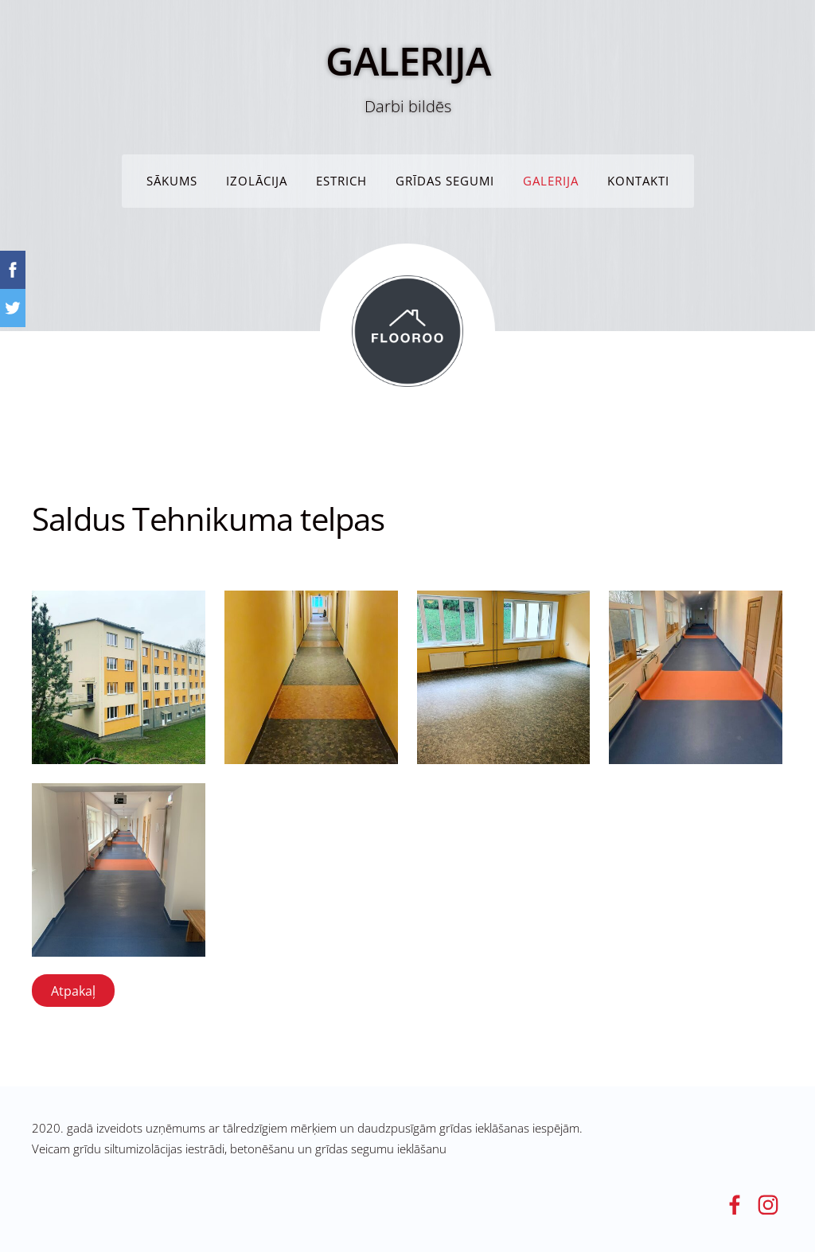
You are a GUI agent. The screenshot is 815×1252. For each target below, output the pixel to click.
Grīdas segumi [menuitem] (445, 181)
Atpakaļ (73, 991)
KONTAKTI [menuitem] (638, 181)
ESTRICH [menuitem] (341, 181)
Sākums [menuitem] (171, 181)
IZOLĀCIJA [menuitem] (256, 181)
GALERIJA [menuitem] (551, 181)
